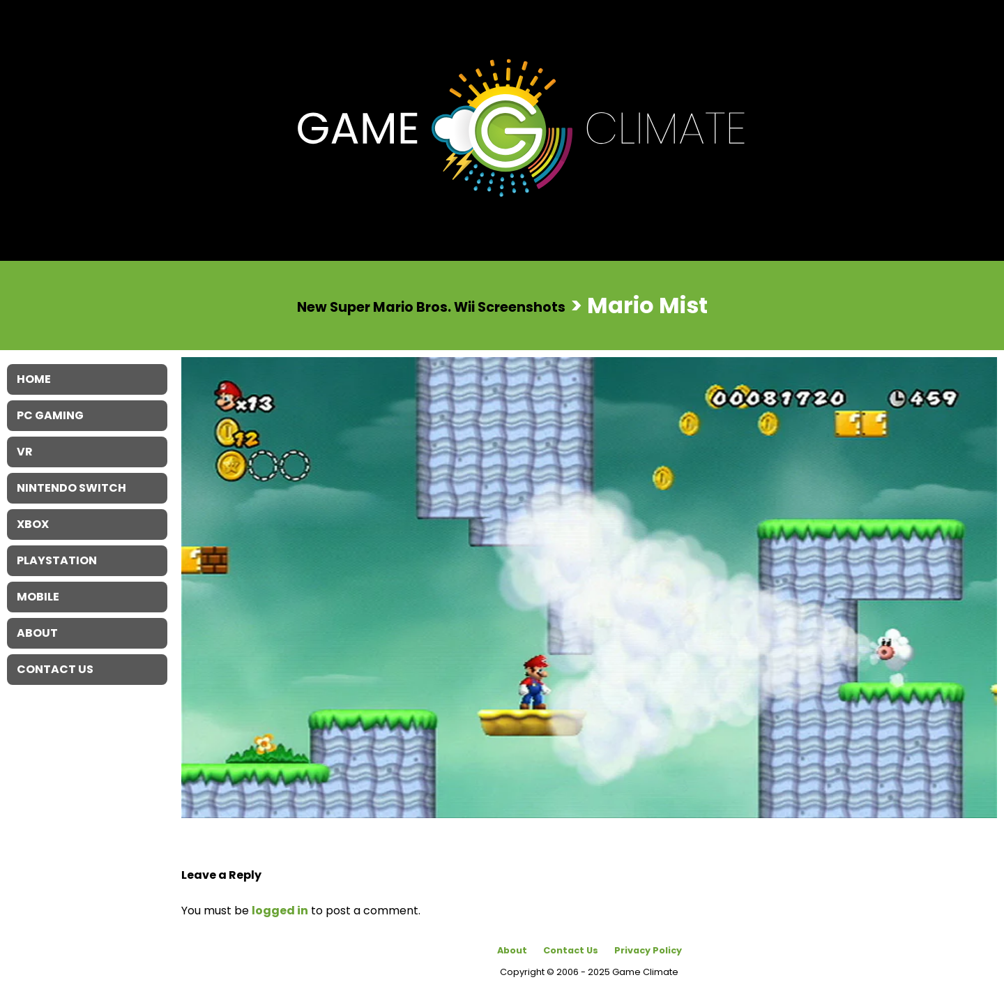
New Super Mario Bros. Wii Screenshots (431, 306)
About (512, 950)
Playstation (57, 560)
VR (25, 452)
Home (34, 379)
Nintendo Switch (71, 488)
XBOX (33, 524)
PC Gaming (50, 415)
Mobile (38, 597)
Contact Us (570, 950)
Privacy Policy (648, 950)
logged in (280, 911)
